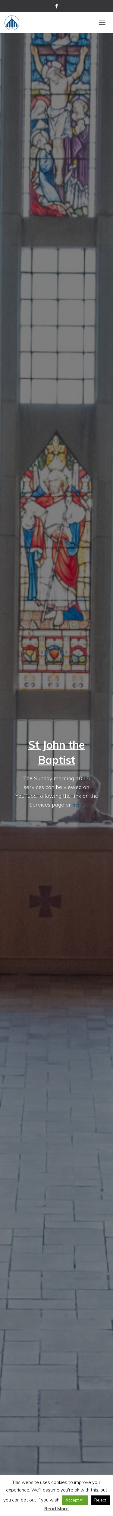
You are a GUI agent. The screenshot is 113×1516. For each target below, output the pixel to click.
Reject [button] (100, 1500)
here (78, 804)
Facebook (56, 7)
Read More (56, 1508)
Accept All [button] (74, 1500)
